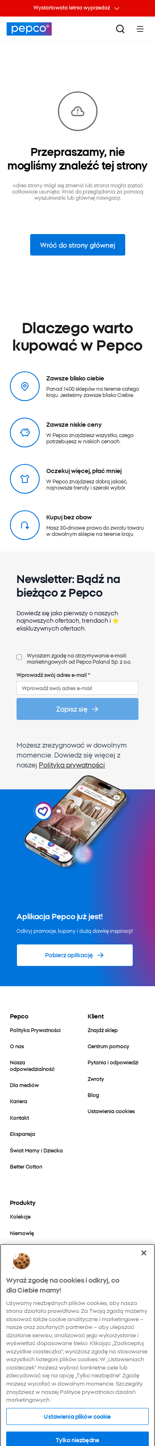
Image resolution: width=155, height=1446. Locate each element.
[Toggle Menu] (140, 29)
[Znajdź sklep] (103, 1030)
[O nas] (17, 1046)
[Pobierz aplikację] (75, 955)
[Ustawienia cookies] (111, 1111)
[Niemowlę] (22, 1233)
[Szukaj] (120, 29)
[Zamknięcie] (144, 1273)
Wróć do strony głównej (77, 244)
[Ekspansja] (22, 1134)
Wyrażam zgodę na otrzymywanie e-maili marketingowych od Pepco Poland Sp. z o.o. (79, 658)
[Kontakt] (19, 1117)
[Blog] (93, 1095)
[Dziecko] (19, 1249)
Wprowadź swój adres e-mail (53, 675)
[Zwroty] (96, 1079)
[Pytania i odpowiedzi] (113, 1062)
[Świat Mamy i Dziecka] (36, 1150)
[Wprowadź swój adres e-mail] (77, 688)
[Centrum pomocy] (108, 1046)
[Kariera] (18, 1101)
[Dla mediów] (24, 1085)
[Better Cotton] (26, 1166)
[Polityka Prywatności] (35, 1030)
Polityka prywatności (72, 764)
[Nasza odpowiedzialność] (39, 1065)
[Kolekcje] (20, 1216)
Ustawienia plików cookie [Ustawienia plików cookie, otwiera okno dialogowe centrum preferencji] (77, 1436)
